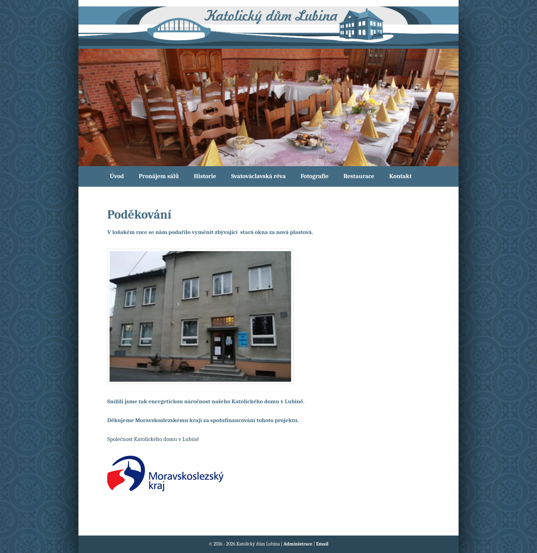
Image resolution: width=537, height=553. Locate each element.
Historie (205, 176)
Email (322, 544)
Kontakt (400, 176)
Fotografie (314, 176)
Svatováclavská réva (258, 176)
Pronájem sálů (159, 176)
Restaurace (359, 176)
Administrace (299, 544)
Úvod (117, 176)
